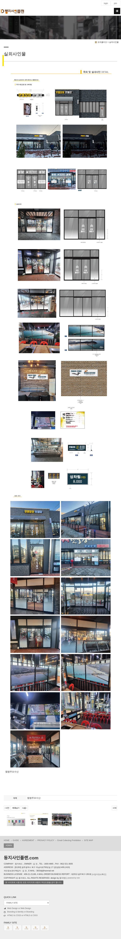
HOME (7, 840)
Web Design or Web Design (17, 908)
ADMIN (9, 845)
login (106, 3)
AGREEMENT (28, 840)
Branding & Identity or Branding (19, 912)
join (115, 3)
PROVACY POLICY (45, 840)
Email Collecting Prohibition (69, 840)
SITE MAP (88, 840)
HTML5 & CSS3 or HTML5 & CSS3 (20, 915)
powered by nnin (73, 878)
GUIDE (16, 840)
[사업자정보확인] (99, 874)
